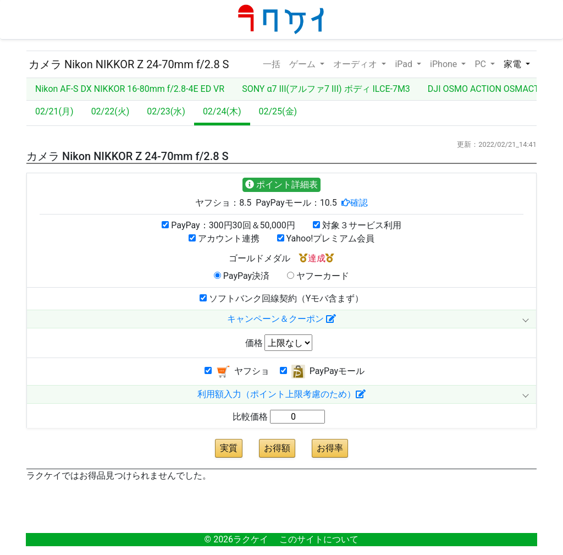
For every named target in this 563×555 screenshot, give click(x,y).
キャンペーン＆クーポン (281, 319)
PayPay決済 (241, 276)
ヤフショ (237, 371)
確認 (359, 202)
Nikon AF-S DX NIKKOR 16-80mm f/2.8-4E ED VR (129, 89)
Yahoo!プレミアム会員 (326, 238)
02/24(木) (222, 111)
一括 (271, 63)
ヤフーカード (318, 276)
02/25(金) (278, 111)
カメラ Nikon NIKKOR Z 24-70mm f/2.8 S (129, 64)
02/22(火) (110, 111)
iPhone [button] (444, 64)
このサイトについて (318, 539)
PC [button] (481, 64)
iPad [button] (405, 64)
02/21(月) (54, 111)
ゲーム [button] (303, 64)
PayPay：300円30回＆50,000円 (228, 225)
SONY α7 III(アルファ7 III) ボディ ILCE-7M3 (326, 89)
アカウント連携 (224, 238)
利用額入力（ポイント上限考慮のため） (281, 394)
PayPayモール (322, 371)
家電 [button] (513, 64)
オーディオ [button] (356, 64)
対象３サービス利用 (357, 225)
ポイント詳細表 (281, 184)
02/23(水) (166, 111)
